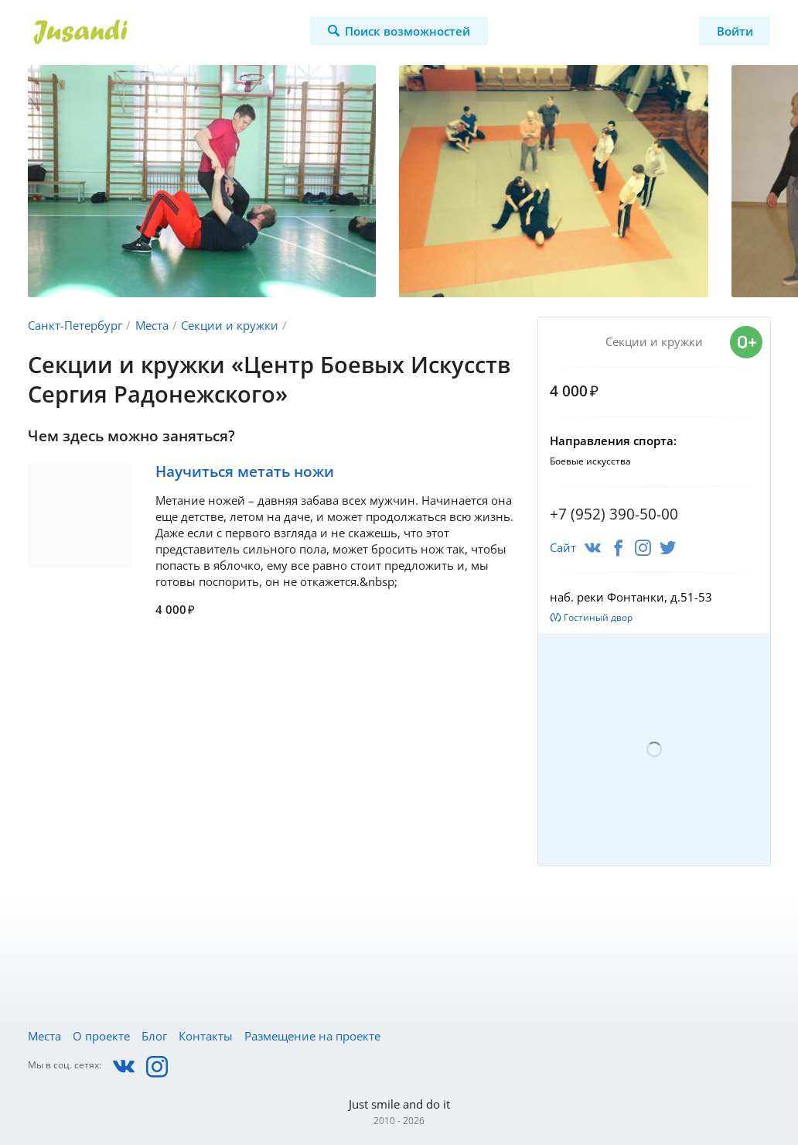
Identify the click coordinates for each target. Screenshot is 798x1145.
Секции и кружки (229, 325)
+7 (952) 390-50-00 (614, 514)
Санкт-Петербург (75, 325)
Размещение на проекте (312, 1036)
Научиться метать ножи (244, 471)
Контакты (206, 1036)
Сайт (563, 547)
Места (152, 325)
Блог (154, 1036)
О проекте (101, 1036)
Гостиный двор (598, 617)
